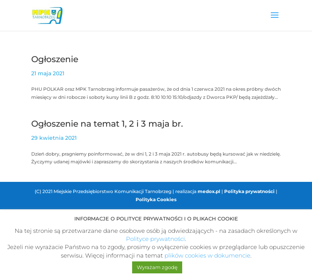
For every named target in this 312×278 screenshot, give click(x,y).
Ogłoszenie (54, 59)
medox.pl (209, 191)
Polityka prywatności (249, 191)
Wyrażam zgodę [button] (157, 267)
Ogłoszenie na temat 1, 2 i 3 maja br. (107, 124)
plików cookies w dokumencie (207, 255)
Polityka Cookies (156, 199)
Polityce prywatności (155, 238)
